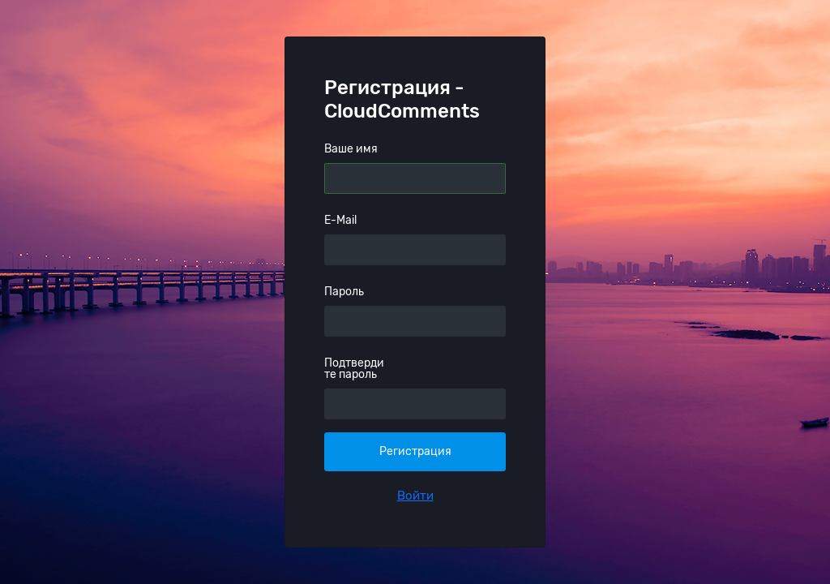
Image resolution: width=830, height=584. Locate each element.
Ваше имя (351, 149)
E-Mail (340, 220)
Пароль (344, 291)
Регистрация (415, 451)
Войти (415, 495)
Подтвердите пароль (354, 368)
